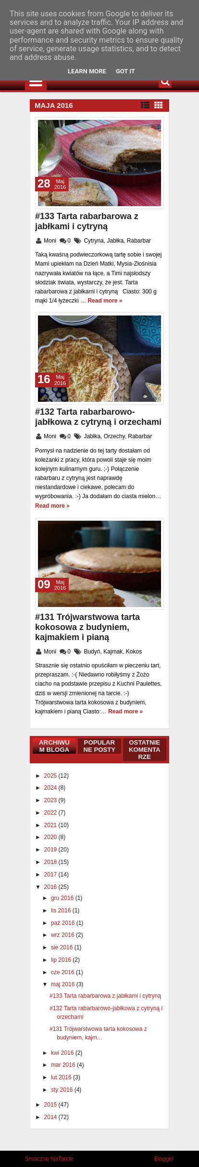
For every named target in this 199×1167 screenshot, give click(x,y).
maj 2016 (63, 984)
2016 (51, 887)
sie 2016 (63, 947)
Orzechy (114, 436)
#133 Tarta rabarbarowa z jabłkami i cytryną (86, 221)
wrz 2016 (63, 935)
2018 (51, 862)
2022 (51, 812)
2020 (51, 837)
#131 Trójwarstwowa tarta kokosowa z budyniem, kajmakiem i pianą (87, 627)
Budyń (92, 651)
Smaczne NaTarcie (49, 1158)
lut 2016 (62, 1077)
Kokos (134, 651)
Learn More (87, 71)
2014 (51, 1117)
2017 (51, 874)
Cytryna (93, 240)
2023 (51, 800)
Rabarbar (139, 240)
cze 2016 (63, 972)
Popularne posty (99, 746)
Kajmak (113, 651)
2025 (51, 775)
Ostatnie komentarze (145, 749)
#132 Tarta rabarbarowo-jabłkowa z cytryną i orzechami (98, 417)
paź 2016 (63, 923)
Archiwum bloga (54, 746)
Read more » (104, 300)
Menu (36, 81)
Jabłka (115, 240)
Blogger (164, 1158)
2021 (51, 825)
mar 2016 (64, 1065)
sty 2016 (63, 1089)
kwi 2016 (63, 1053)
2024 (51, 787)
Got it (125, 71)
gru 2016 (63, 898)
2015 (51, 1104)
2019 (51, 849)
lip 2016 (62, 960)
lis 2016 (62, 910)
